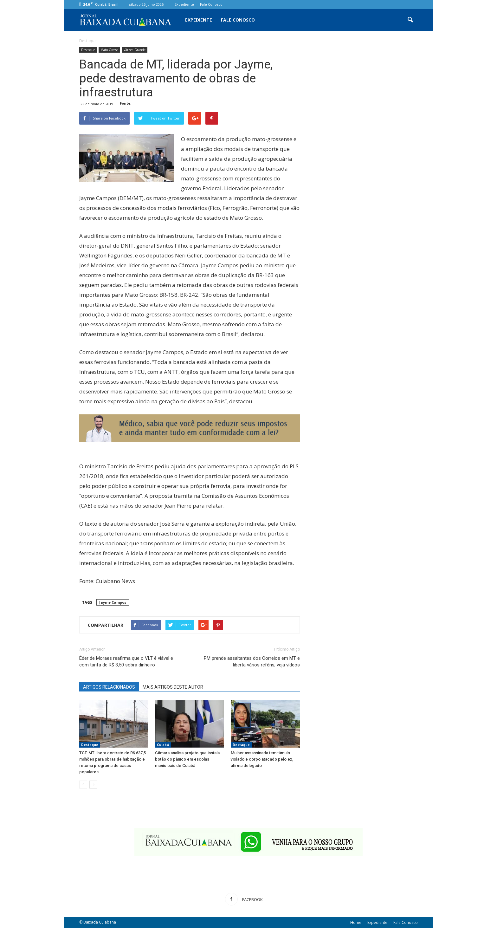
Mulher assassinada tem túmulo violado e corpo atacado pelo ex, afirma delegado (262, 759)
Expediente (184, 4)
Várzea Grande (134, 50)
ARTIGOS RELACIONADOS (109, 687)
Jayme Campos (112, 602)
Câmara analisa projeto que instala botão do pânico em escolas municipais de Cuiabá (187, 759)
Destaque (88, 50)
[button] (410, 20)
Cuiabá (163, 745)
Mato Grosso (109, 50)
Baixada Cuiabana (99, 922)
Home (355, 922)
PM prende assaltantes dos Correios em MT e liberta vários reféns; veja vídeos (252, 661)
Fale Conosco (211, 4)
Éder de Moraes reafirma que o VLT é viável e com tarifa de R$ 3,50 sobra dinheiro (126, 661)
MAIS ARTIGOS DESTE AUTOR (173, 687)
